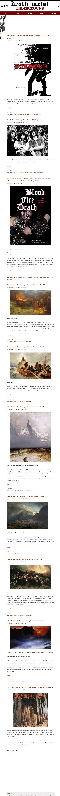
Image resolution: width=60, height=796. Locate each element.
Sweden (26, 277)
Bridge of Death (17, 742)
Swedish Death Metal (44, 277)
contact (53, 13)
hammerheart (17, 681)
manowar (41, 742)
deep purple (33, 172)
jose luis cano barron (28, 114)
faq (18, 13)
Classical (20, 172)
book (21, 114)
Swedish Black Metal (33, 277)
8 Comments (10, 275)
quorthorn (23, 681)
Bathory (11, 114)
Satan (10, 745)
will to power (27, 745)
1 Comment (9, 488)
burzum (15, 172)
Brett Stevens (11, 40)
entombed (16, 277)
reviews (30, 13)
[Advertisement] (31, 25)
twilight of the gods (18, 341)
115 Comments (10, 112)
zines (41, 13)
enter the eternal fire (33, 742)
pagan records (37, 114)
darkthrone (24, 742)
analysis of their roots (45, 159)
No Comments (10, 339)
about (6, 13)
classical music (26, 172)
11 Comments (10, 170)
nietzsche (46, 742)
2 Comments (10, 679)
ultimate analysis (28, 341)
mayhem (21, 277)
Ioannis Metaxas (12, 287)
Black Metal (16, 114)
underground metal (14, 279)
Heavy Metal (40, 172)
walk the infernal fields (18, 745)
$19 (19, 254)
